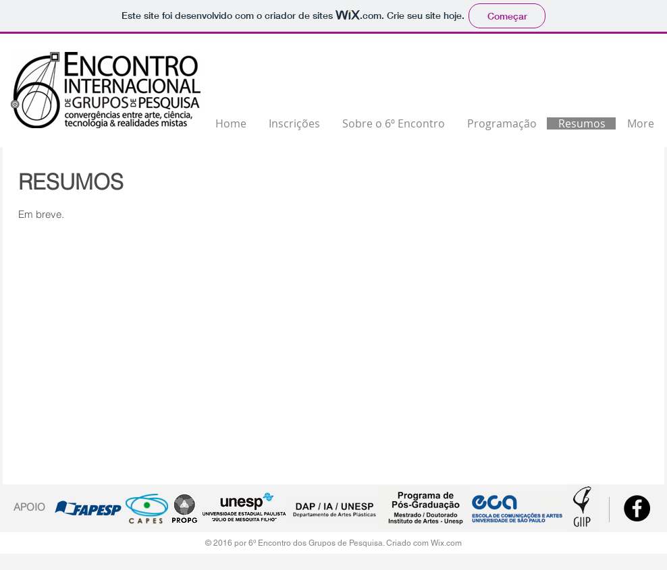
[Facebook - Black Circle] (637, 508)
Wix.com (446, 543)
